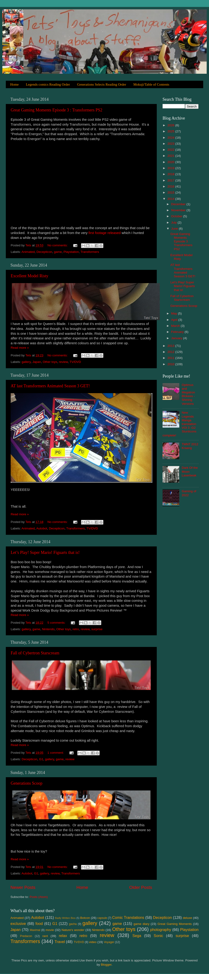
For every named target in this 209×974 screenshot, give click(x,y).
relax (63, 936)
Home (14, 84)
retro (75, 629)
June (175, 228)
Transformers (90, 252)
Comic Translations (128, 917)
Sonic (158, 936)
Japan (37, 362)
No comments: (58, 245)
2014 (171, 199)
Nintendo (48, 629)
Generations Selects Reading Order (101, 84)
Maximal (35, 930)
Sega (136, 936)
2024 (171, 137)
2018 (171, 174)
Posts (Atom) (39, 897)
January (177, 338)
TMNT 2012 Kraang (190, 446)
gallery (26, 362)
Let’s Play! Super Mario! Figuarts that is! (45, 552)
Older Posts (140, 887)
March (176, 326)
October (177, 216)
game (58, 252)
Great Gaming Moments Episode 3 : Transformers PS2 (56, 110)
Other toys (50, 362)
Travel (60, 942)
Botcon (85, 918)
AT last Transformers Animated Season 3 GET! (50, 386)
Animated (28, 252)
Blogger (106, 964)
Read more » (20, 347)
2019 (171, 168)
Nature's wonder (73, 930)
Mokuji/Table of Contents (151, 84)
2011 (171, 358)
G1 (41, 759)
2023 (171, 143)
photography (160, 929)
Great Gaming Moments (174, 924)
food (39, 923)
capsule (102, 918)
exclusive (18, 923)
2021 (171, 155)
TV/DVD (75, 362)
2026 (171, 125)
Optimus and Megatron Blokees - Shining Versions (188, 394)
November (178, 210)
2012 (171, 352)
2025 (171, 131)
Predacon (26, 936)
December (178, 204)
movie (50, 930)
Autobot (41, 528)
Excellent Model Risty (29, 276)
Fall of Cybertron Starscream (35, 653)
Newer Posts (22, 887)
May (174, 313)
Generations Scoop (26, 783)
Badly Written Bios (65, 918)
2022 (171, 149)
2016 (171, 186)
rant (45, 936)
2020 (171, 162)
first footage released (104, 233)
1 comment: (56, 752)
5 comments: (56, 622)
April (174, 319)
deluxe (187, 918)
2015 (171, 192)
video (92, 942)
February (178, 332)
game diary (141, 924)
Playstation (71, 252)
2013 (171, 346)
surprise (96, 629)
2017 (171, 180)
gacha (73, 924)
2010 (171, 364)
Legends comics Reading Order (48, 84)
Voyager (109, 942)
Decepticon (44, 252)
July (174, 222)
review (63, 362)
